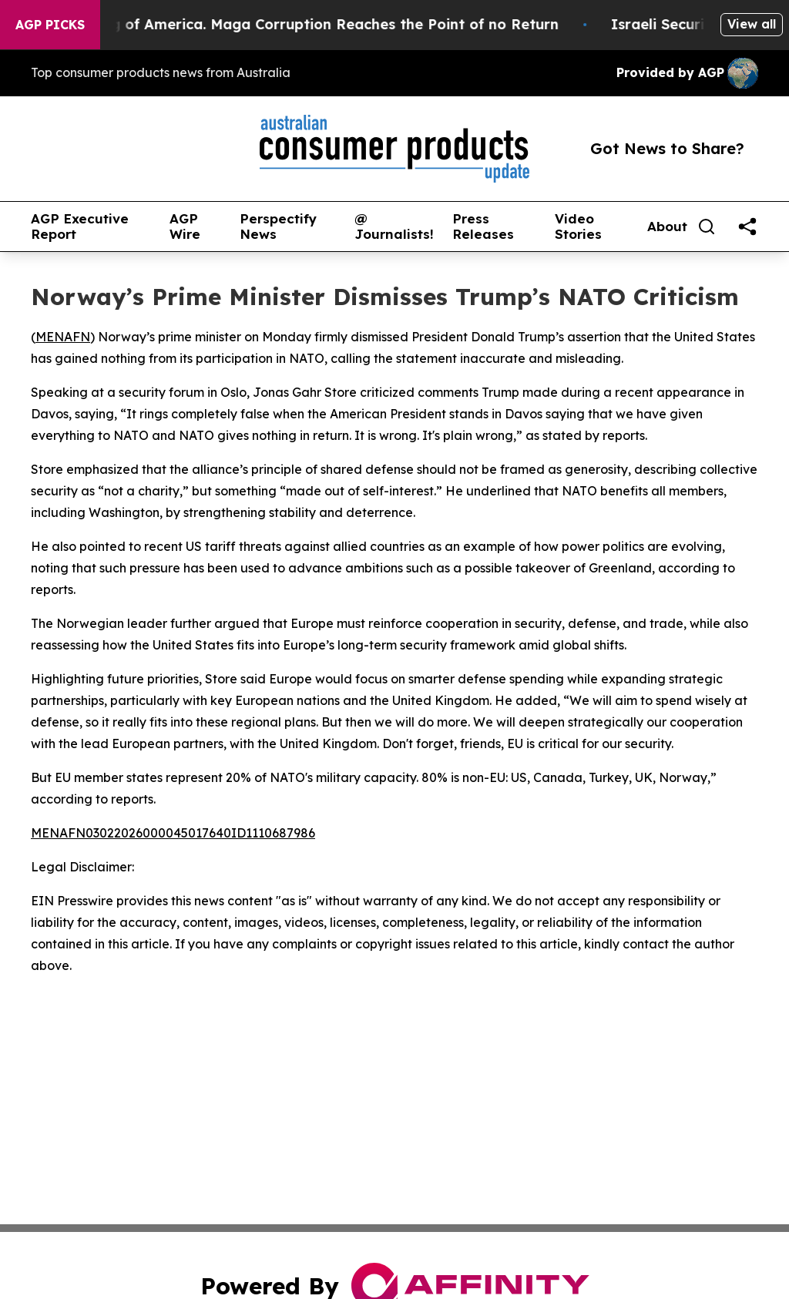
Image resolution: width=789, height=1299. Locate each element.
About (667, 226)
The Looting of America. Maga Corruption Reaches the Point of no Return (306, 24)
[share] (747, 226)
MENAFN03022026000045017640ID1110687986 (173, 833)
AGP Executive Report (80, 227)
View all (751, 24)
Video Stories (578, 227)
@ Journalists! (394, 227)
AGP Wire (185, 227)
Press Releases (483, 227)
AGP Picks (50, 24)
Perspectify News (278, 227)
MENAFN (62, 336)
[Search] (706, 226)
